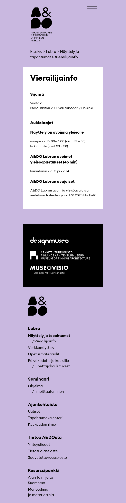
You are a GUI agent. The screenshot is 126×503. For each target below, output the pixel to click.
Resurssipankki (43, 470)
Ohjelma (35, 386)
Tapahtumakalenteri (45, 417)
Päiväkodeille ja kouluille (48, 360)
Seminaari (38, 379)
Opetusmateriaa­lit (43, 354)
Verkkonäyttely (41, 347)
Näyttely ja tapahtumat (49, 335)
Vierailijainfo (45, 341)
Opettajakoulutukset (52, 366)
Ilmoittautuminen (49, 391)
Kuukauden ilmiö (42, 424)
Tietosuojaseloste (43, 451)
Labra (34, 328)
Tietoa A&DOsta (45, 437)
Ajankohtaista (43, 404)
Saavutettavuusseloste (47, 457)
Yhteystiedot (39, 444)
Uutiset (34, 411)
